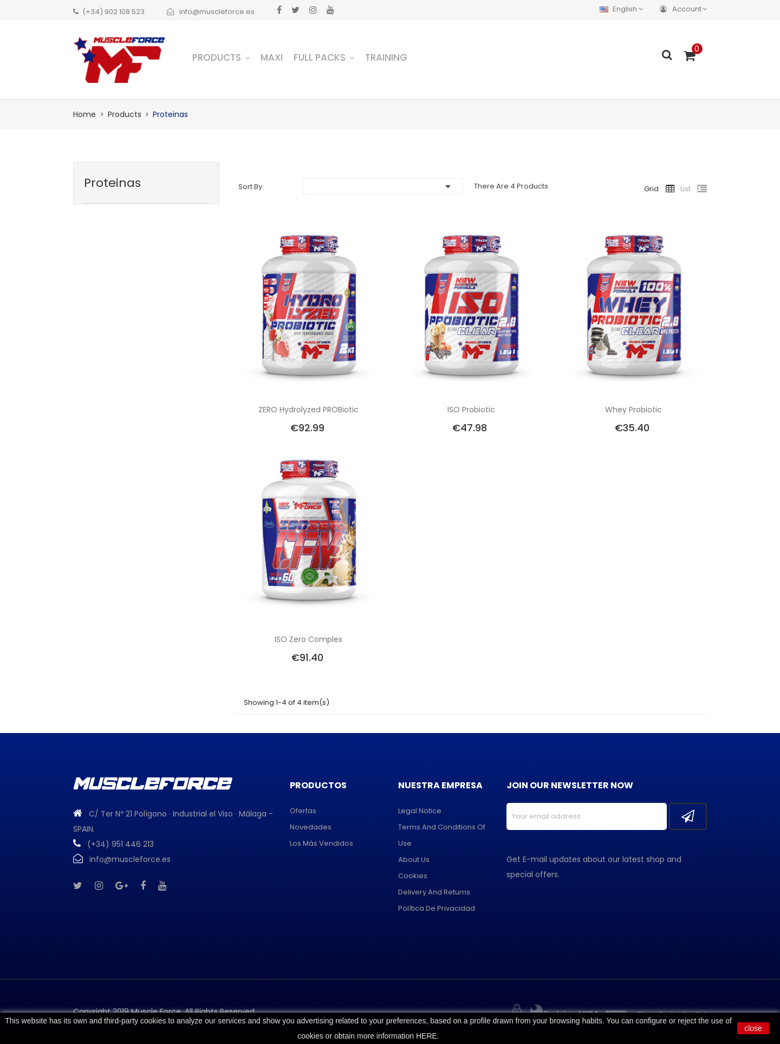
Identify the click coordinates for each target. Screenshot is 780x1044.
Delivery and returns (434, 892)
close (753, 1028)
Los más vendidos (321, 843)
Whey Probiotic (633, 409)
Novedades (311, 827)
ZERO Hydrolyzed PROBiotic (308, 409)
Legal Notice (419, 811)
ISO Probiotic (471, 409)
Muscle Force (156, 1011)
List (685, 189)
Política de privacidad (436, 908)
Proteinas (112, 182)
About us (414, 859)
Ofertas (303, 811)
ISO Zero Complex (308, 639)
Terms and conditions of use (441, 835)
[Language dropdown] (624, 8)
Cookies (412, 876)
